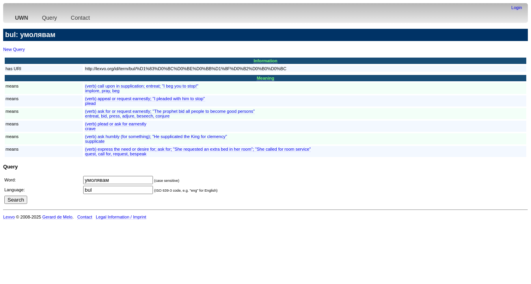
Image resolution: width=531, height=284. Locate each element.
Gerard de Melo (57, 217)
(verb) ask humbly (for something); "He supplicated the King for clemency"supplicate (156, 139)
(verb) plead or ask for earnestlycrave (115, 126)
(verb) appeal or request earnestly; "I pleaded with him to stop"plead (145, 101)
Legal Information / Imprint (121, 217)
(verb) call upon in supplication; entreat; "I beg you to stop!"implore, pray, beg (141, 88)
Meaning (265, 78)
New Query (14, 49)
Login (516, 7)
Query (49, 18)
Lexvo (9, 217)
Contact (80, 18)
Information (265, 60)
